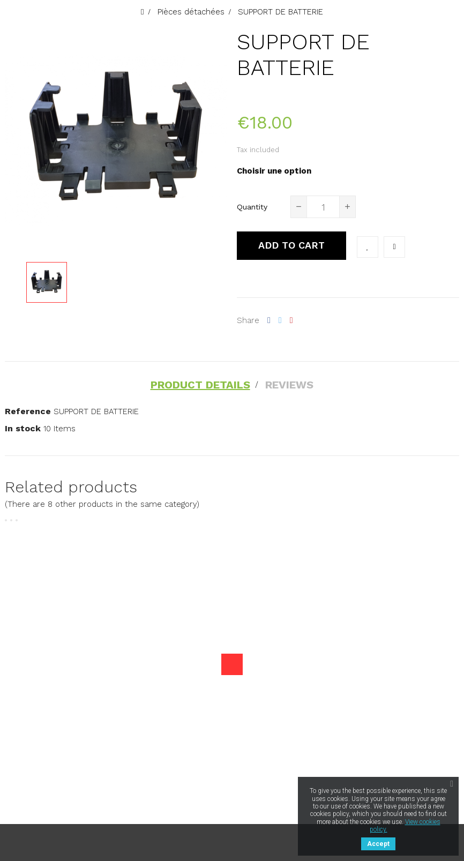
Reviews (290, 384)
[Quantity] (323, 207)
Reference (28, 411)
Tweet (280, 320)
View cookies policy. (405, 825)
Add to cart (291, 245)
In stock (23, 428)
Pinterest (291, 320)
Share (269, 320)
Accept (378, 844)
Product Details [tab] (200, 384)
